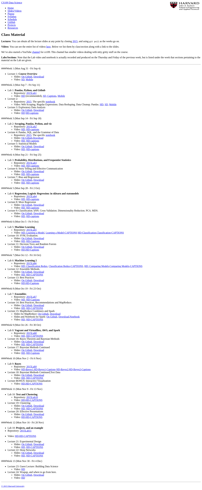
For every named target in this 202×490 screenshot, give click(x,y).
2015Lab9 (31, 366)
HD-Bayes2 (62, 369)
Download (39, 76)
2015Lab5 (31, 229)
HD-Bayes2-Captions (80, 369)
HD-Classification (87, 232)
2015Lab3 (31, 163)
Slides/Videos (15, 10)
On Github (27, 76)
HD (23, 96)
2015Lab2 (31, 126)
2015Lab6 (31, 263)
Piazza (11, 13)
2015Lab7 (31, 296)
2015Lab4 (31, 196)
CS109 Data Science (11, 2)
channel (36, 52)
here (48, 46)
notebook (50, 101)
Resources (13, 28)
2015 (75, 41)
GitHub (11, 22)
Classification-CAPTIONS (110, 232)
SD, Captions (49, 96)
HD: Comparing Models (96, 266)
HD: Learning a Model (32, 232)
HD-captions (32, 113)
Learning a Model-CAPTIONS (61, 232)
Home (11, 8)
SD (23, 79)
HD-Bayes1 (27, 369)
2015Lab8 (31, 333)
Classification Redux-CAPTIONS (66, 266)
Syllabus (12, 16)
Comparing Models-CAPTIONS (126, 266)
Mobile (29, 79)
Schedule (12, 19)
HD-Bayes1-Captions (45, 369)
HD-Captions (33, 241)
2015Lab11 (25, 430)
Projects (12, 25)
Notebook (75, 316)
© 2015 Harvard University (13, 486)
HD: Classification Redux (34, 266)
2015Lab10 (32, 397)
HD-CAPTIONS (34, 274)
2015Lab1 (31, 93)
